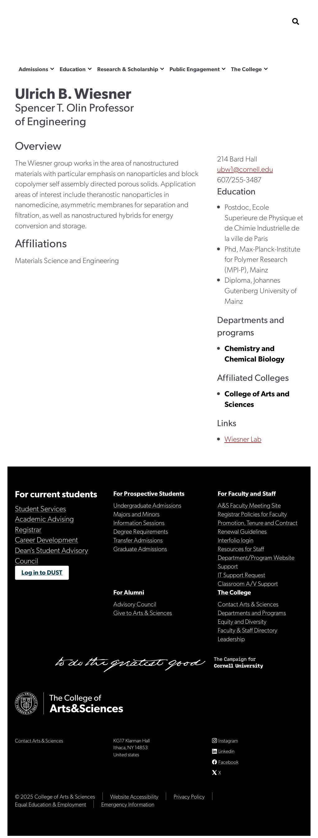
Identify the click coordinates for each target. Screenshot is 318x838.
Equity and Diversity (242, 621)
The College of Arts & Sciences (77, 45)
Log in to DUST (41, 572)
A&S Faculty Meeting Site (249, 505)
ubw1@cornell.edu (245, 169)
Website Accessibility (134, 798)
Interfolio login (235, 540)
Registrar (28, 529)
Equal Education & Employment (50, 806)
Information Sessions (139, 522)
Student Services (40, 508)
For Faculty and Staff (247, 493)
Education (73, 68)
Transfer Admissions (138, 540)
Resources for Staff (241, 548)
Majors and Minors (136, 514)
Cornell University (46, 22)
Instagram (228, 743)
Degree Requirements (140, 531)
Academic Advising (44, 518)
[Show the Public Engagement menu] (223, 68)
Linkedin (226, 753)
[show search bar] (295, 22)
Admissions (33, 68)
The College (246, 68)
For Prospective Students (148, 493)
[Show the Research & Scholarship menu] (162, 68)
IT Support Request (241, 575)
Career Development (46, 539)
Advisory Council (134, 604)
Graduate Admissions (140, 548)
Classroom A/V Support (248, 583)
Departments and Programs (252, 612)
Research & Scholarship (127, 68)
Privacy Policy (189, 798)
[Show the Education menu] (90, 68)
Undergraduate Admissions (147, 505)
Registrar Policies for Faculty (252, 514)
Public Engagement (195, 68)
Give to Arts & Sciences (142, 612)
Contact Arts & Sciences (248, 604)
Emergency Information (127, 806)
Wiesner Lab (243, 439)
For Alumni (128, 592)
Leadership (231, 639)
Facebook (228, 764)
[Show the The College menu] (266, 68)
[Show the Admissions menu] (52, 68)
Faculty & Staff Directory (247, 630)
